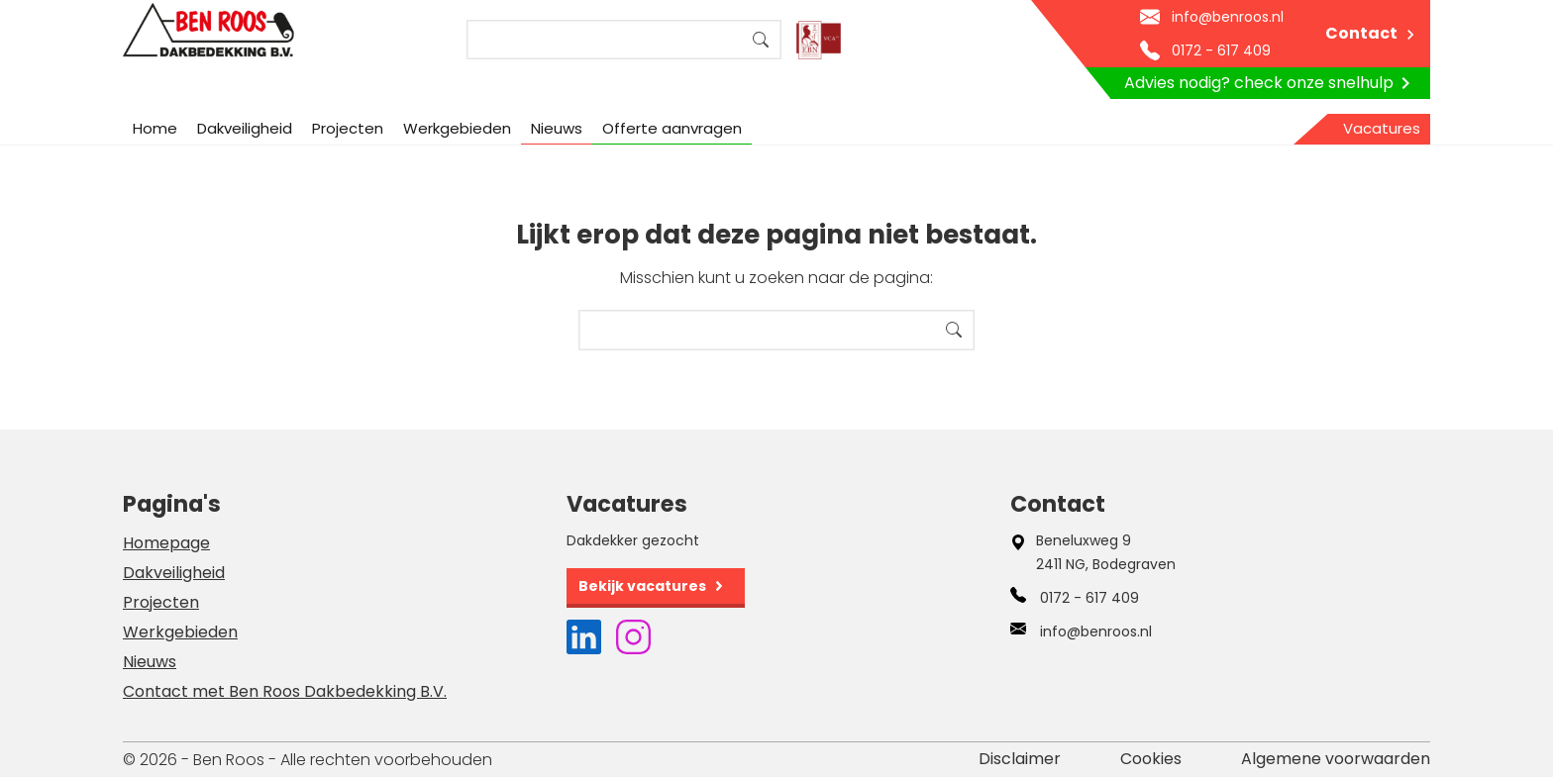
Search (760, 40)
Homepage (166, 543)
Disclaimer (1020, 758)
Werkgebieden (457, 128)
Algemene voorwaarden (1335, 758)
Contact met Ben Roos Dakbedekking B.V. (285, 691)
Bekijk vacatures (642, 586)
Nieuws (556, 128)
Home (155, 128)
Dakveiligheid (244, 128)
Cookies (1151, 758)
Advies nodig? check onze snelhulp (1270, 83)
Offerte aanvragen (672, 128)
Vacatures (1381, 128)
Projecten (347, 128)
